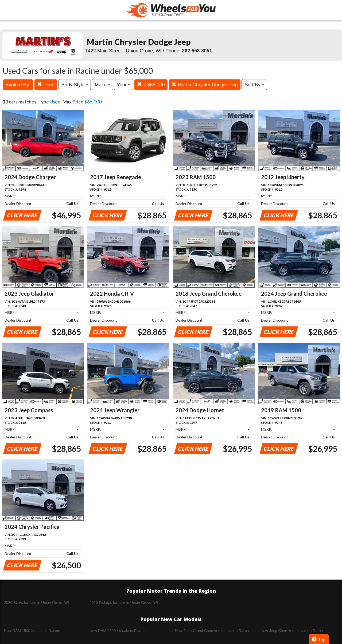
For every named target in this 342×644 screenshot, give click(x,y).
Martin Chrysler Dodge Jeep (205, 84)
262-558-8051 (197, 50)
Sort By (254, 84)
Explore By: (18, 84)
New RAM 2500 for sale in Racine (118, 630)
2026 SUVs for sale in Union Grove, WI (36, 602)
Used (46, 84)
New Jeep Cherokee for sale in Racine (292, 630)
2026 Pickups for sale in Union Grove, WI (124, 602)
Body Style (74, 84)
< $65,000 (151, 84)
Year (123, 84)
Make (102, 84)
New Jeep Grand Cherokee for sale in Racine (212, 630)
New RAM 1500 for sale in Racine (32, 630)
